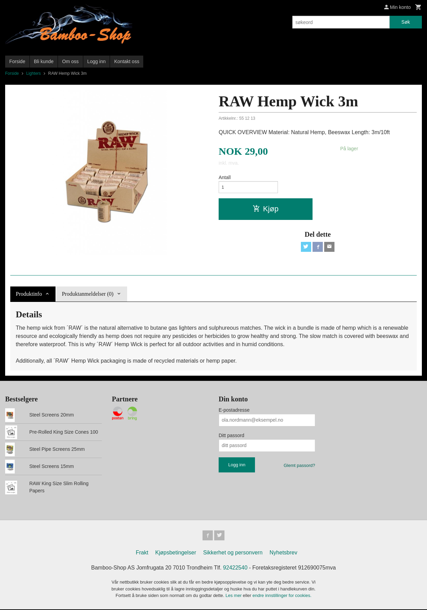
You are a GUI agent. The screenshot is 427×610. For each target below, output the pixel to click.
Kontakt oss (126, 61)
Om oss (70, 61)
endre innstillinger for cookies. (282, 596)
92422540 (235, 569)
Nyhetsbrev (283, 553)
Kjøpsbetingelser (175, 553)
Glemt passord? (299, 465)
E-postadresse (234, 410)
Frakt (142, 553)
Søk (405, 22)
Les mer (234, 596)
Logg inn (96, 61)
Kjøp (265, 210)
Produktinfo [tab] (29, 294)
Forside (17, 61)
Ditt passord (231, 435)
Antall (225, 177)
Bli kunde (44, 61)
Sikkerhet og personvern (233, 553)
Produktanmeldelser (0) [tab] (87, 294)
